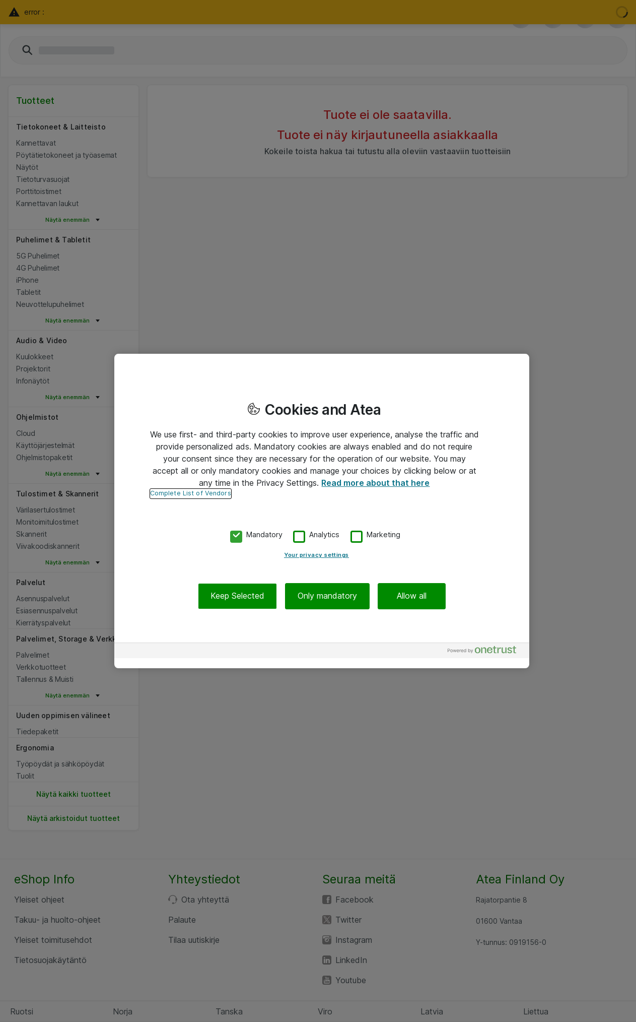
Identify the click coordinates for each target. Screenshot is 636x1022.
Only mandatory (327, 596)
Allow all (412, 596)
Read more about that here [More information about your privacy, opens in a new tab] (375, 483)
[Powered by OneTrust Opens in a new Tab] (486, 652)
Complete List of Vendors (190, 493)
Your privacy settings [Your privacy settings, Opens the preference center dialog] (316, 555)
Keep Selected (237, 596)
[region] (321, 511)
